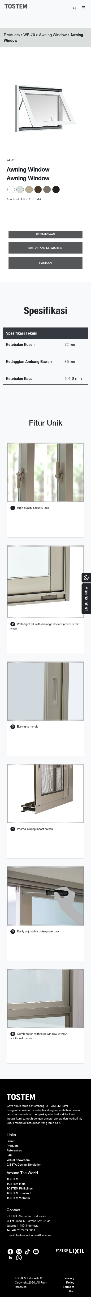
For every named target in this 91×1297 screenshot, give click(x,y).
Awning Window (53, 35)
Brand (10, 1141)
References (14, 1150)
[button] (12, 108)
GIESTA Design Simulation (24, 1164)
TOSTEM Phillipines (20, 1188)
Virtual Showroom (18, 1160)
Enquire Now (86, 598)
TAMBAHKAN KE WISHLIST (45, 248)
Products (12, 35)
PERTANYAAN (45, 234)
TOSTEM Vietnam (18, 1198)
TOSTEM (12, 1179)
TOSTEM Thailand (18, 1193)
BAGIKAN (45, 263)
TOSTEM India (16, 1183)
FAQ (9, 1155)
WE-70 (29, 35)
